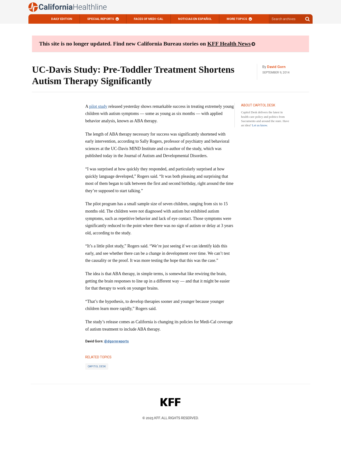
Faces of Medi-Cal (148, 19)
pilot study (98, 106)
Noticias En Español (195, 19)
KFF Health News (229, 44)
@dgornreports (116, 341)
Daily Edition (61, 19)
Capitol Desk (97, 366)
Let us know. (260, 125)
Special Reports (100, 19)
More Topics (237, 19)
